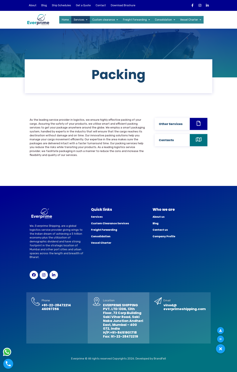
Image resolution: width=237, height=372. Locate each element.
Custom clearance (105, 19)
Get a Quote (83, 5)
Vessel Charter (190, 19)
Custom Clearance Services (110, 223)
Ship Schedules (61, 5)
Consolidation (165, 19)
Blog (44, 5)
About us (159, 217)
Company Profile (164, 236)
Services (80, 19)
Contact (101, 5)
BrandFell (160, 358)
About (32, 5)
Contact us (160, 230)
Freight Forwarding (136, 19)
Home (65, 19)
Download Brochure (123, 5)
